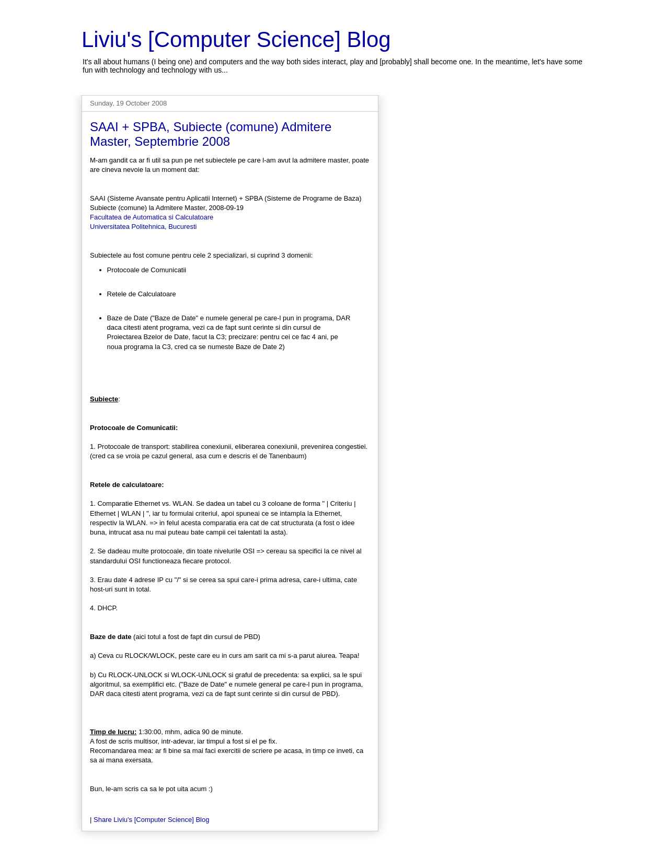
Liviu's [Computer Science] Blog (236, 39)
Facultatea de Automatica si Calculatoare (151, 217)
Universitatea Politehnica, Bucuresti (143, 226)
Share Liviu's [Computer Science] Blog (151, 820)
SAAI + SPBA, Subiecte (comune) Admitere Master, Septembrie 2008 (210, 134)
